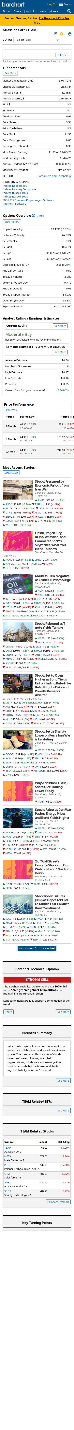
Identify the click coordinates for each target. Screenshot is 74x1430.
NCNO (9, 559)
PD (7, 564)
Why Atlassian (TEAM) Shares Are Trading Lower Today (51, 787)
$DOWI (10, 663)
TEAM (32, 564)
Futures (18, 11)
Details (38, 216)
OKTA (9, 723)
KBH (40, 931)
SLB (35, 762)
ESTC (8, 568)
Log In (51, 4)
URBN (9, 888)
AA (7, 706)
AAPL (8, 758)
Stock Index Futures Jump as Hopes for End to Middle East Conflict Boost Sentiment (52, 902)
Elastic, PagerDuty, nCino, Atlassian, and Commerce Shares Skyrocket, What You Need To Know (50, 541)
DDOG (37, 599)
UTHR (9, 512)
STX (40, 521)
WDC (8, 525)
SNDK (9, 504)
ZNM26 (10, 516)
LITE (41, 508)
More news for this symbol (37, 948)
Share (8, 1012)
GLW (40, 516)
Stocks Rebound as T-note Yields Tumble (50, 625)
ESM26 (9, 521)
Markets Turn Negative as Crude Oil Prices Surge (53, 578)
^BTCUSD (11, 667)
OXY (37, 766)
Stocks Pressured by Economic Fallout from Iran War (52, 485)
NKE (35, 719)
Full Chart (62, 55)
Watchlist (31, 11)
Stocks (6, 11)
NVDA (40, 918)
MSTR (41, 638)
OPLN (9, 884)
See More (10, 73)
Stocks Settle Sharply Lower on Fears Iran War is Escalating (52, 735)
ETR (8, 711)
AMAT (41, 500)
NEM (35, 939)
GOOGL (10, 754)
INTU (38, 504)
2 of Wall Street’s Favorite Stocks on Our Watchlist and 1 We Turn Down (52, 867)
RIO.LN (37, 723)
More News (11, 473)
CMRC (38, 559)
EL (7, 927)
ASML (38, 512)
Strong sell (37, 979)
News (43, 11)
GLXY (38, 646)
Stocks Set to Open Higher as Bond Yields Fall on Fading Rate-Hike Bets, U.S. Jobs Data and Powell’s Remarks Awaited (53, 685)
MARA (38, 702)
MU (7, 719)
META (33, 706)
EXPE (8, 603)
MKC (34, 711)
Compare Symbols (58, 1202)
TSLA (8, 770)
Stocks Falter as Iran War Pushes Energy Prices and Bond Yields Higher (53, 813)
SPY (8, 775)
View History (12, 221)
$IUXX (9, 508)
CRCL (38, 923)
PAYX (36, 935)
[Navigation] (36, 40)
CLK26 (41, 611)
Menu (67, 4)
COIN (9, 655)
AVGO (41, 595)
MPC (40, 754)
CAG (38, 715)
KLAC (8, 918)
